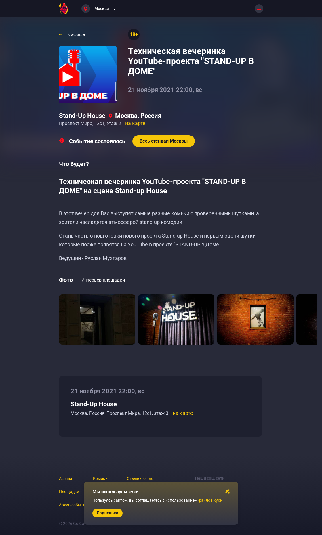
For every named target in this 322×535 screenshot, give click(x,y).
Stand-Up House (82, 115)
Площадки (69, 491)
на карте (135, 123)
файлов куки (210, 500)
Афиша (65, 478)
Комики (100, 478)
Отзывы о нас (140, 478)
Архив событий (73, 505)
